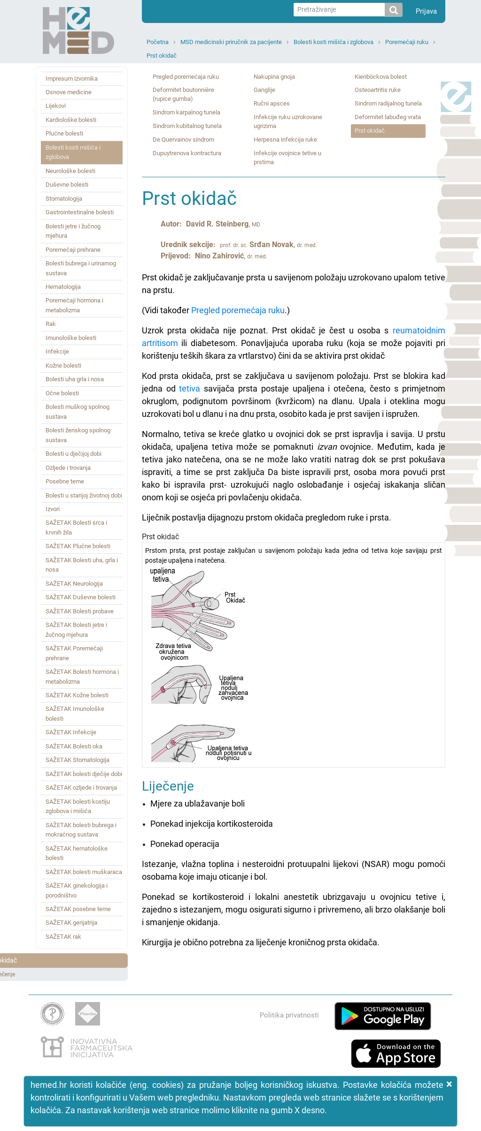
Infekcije (57, 351)
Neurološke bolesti (70, 170)
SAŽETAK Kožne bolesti (77, 695)
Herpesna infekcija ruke (285, 139)
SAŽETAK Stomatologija (77, 759)
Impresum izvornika (72, 78)
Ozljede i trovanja (68, 467)
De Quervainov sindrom (183, 139)
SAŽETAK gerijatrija (71, 922)
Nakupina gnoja (274, 76)
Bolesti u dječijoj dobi (73, 453)
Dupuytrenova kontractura (187, 153)
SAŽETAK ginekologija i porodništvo (77, 890)
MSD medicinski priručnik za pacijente (231, 41)
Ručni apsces (272, 103)
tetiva (189, 388)
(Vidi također (166, 310)
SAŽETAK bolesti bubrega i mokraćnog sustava (81, 830)
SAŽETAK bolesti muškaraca (84, 871)
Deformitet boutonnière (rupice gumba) (183, 94)
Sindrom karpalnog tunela (186, 112)
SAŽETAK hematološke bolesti (77, 853)
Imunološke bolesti (71, 337)
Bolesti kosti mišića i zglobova (333, 41)
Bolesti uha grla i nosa (75, 379)
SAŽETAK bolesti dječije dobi (84, 773)
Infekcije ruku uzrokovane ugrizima (288, 121)
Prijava (426, 11)
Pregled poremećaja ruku (186, 76)
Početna (158, 41)
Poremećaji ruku (406, 41)
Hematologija (63, 286)
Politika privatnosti (289, 1015)
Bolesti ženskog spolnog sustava (78, 435)
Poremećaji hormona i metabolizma (74, 305)
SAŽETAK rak (63, 936)
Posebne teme (65, 481)
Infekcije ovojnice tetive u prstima (287, 158)
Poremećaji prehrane (73, 249)
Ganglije (264, 89)
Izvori (53, 509)
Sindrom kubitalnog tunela (187, 125)
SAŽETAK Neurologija (74, 583)
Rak (51, 323)
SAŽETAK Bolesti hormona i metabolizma (82, 676)
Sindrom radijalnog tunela (388, 103)
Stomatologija (64, 198)
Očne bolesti (62, 393)
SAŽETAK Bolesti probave (80, 611)
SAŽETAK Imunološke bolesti (75, 713)
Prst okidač (162, 55)
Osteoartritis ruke (378, 89)
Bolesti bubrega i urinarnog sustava (81, 268)
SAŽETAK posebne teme (78, 908)
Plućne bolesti (64, 133)
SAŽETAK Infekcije (71, 732)
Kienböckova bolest (381, 76)
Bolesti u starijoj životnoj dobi (84, 495)
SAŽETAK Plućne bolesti (78, 546)
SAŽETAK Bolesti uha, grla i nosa (82, 565)
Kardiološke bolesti (71, 119)
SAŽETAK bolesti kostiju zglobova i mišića (78, 806)
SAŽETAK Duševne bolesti (81, 597)
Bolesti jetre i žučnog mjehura (73, 231)
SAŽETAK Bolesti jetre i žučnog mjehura (76, 629)
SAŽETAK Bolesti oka (74, 746)
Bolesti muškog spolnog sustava (77, 411)
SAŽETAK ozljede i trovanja (81, 787)
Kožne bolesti (63, 365)
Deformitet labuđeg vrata (388, 117)
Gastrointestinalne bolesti (80, 212)
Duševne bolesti (67, 184)
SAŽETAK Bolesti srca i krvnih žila (76, 527)
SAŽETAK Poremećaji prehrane (74, 653)
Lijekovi (56, 105)
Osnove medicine (69, 92)
